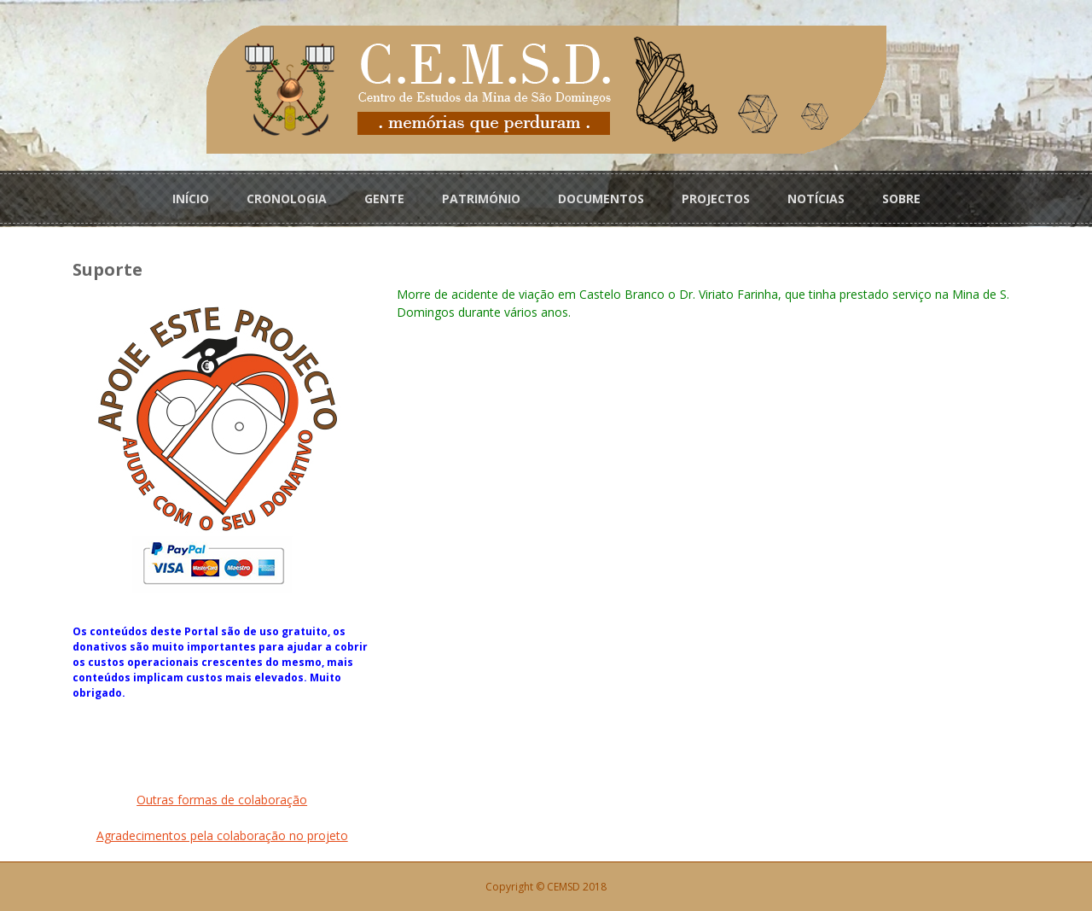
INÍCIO (190, 198)
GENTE (384, 198)
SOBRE (901, 198)
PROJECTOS (716, 198)
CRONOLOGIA (287, 198)
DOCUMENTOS (601, 198)
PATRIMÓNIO (481, 198)
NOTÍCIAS (816, 198)
